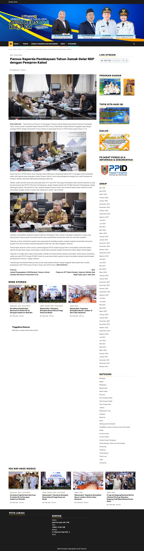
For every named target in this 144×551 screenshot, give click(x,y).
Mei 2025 (102, 227)
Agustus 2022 (103, 334)
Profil (25, 44)
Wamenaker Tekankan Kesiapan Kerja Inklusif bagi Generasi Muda (51, 311)
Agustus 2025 (103, 217)
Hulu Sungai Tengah (105, 401)
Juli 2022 (102, 337)
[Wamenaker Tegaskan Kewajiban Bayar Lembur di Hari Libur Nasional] (82, 294)
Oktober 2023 (103, 288)
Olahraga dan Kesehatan (107, 424)
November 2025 (104, 207)
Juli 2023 (102, 298)
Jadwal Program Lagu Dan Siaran (44, 44)
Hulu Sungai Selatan (105, 398)
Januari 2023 (103, 318)
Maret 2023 (103, 311)
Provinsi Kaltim (104, 437)
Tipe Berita (102, 463)
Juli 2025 (102, 220)
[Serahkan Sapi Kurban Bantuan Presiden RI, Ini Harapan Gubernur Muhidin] (22, 294)
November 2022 (104, 324)
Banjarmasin (13, 306)
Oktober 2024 (103, 250)
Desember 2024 (104, 243)
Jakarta (42, 306)
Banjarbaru (102, 385)
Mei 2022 (102, 344)
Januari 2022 (103, 357)
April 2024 (102, 269)
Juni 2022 (102, 340)
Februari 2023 (103, 314)
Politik (101, 430)
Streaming (72, 44)
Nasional (47, 306)
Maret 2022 (103, 350)
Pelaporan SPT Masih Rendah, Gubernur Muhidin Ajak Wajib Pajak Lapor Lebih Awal (73, 272)
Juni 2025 (102, 224)
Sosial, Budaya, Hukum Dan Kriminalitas (112, 443)
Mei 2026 (102, 188)
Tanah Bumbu (103, 453)
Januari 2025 (103, 240)
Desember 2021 (104, 360)
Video (63, 44)
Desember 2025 (104, 204)
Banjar (101, 382)
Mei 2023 (102, 305)
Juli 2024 (102, 259)
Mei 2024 (102, 266)
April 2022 (102, 347)
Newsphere (72, 549)
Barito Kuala (103, 391)
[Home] (11, 44)
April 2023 (102, 308)
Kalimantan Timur (105, 411)
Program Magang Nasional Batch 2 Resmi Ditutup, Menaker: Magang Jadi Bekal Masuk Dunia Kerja (120, 498)
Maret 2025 (103, 233)
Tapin (101, 460)
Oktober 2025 (103, 211)
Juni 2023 (102, 301)
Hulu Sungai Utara (105, 404)
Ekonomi (102, 395)
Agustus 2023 (103, 295)
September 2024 (104, 253)
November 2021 (104, 363)
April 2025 (102, 230)
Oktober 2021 (103, 366)
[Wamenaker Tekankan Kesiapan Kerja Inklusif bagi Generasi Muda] (52, 294)
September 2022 (104, 331)
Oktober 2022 (103, 327)
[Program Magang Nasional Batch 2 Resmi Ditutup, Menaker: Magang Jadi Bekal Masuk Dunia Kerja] (120, 481)
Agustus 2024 (103, 256)
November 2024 (104, 246)
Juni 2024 (102, 263)
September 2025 (104, 214)
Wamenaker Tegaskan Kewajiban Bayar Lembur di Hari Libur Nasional (81, 311)
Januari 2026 (103, 201)
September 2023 (104, 292)
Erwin (22, 316)
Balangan (102, 378)
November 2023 (104, 285)
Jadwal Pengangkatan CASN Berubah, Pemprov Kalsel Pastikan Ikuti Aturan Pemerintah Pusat (31, 272)
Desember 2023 (104, 282)
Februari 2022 (103, 353)
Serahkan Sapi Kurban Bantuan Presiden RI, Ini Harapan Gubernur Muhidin (21, 311)
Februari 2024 (103, 275)
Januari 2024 (103, 279)
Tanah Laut (103, 456)
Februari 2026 (103, 198)
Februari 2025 (103, 237)
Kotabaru (102, 414)
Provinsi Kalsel (18, 55)
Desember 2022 (104, 321)
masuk (22, 330)
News (16, 44)
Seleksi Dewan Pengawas (107, 440)
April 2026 (102, 191)
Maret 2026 (103, 194)
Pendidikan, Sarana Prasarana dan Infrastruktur (114, 427)
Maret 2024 (103, 272)
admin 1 (24, 70)
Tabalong (102, 450)
